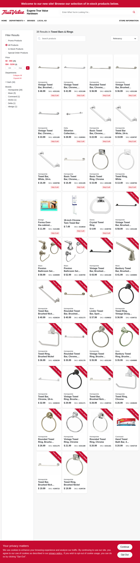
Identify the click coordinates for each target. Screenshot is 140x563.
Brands (31, 21)
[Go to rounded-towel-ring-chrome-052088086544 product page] (100, 430)
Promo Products (15, 40)
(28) (15, 90)
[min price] (9, 68)
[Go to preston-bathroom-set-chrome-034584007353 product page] (74, 259)
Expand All (17, 78)
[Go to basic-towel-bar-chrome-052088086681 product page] (100, 122)
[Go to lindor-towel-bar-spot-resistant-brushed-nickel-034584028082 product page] (100, 302)
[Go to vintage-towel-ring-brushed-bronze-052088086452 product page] (74, 387)
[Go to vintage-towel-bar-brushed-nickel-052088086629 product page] (126, 76)
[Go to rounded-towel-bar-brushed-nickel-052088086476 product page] (74, 302)
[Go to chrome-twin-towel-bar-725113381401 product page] (74, 214)
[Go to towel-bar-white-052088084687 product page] (49, 168)
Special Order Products (18, 52)
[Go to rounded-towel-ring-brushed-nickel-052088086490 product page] (49, 430)
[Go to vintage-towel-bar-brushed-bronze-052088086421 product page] (100, 259)
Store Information (128, 21)
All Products (13, 45)
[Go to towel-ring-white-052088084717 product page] (126, 168)
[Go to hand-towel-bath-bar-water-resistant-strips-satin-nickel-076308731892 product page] (126, 430)
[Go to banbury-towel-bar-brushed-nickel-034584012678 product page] (126, 259)
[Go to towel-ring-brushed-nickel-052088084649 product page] (49, 344)
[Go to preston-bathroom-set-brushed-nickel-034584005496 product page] (49, 259)
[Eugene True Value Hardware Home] (13, 12)
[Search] (134, 12)
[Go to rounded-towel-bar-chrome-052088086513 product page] (74, 344)
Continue (124, 547)
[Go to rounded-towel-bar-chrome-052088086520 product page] (100, 76)
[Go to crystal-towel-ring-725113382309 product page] (100, 214)
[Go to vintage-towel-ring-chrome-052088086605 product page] (74, 430)
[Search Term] (98, 12)
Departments (16, 21)
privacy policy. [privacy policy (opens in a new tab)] (55, 553)
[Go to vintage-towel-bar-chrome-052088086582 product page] (74, 76)
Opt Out (125, 555)
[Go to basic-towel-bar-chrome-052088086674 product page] (74, 168)
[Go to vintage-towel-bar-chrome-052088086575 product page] (49, 122)
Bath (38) (11, 82)
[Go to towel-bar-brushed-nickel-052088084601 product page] (49, 302)
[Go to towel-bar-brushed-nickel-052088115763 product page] (100, 387)
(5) (12, 93)
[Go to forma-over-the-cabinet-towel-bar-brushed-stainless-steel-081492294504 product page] (49, 214)
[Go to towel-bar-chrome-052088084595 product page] (49, 387)
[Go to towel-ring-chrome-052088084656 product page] (126, 387)
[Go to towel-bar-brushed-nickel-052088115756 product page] (49, 472)
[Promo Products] (6, 40)
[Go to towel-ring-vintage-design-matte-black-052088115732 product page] (126, 302)
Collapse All (17, 75)
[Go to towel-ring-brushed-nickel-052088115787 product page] (74, 472)
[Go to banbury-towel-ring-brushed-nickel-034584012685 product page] (126, 344)
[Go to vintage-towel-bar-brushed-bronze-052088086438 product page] (126, 214)
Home (4, 21)
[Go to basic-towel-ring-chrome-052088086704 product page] (100, 168)
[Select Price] (28, 68)
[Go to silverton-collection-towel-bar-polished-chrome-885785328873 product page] (74, 122)
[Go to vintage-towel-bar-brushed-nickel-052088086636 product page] (49, 76)
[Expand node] (6, 82)
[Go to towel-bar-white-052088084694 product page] (126, 122)
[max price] (20, 68)
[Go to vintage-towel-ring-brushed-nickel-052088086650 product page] (100, 344)
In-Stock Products (15, 49)
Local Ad (42, 21)
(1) (14, 96)
